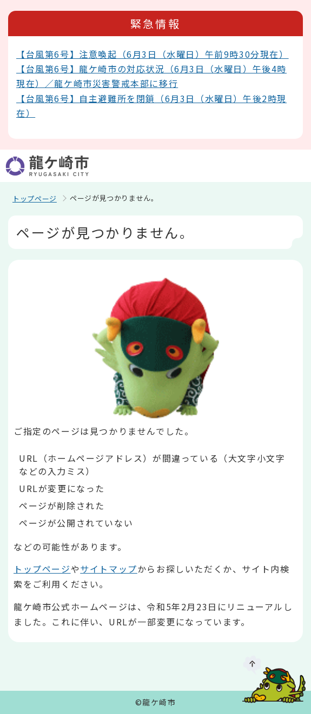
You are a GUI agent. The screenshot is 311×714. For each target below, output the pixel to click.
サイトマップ (108, 568)
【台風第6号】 (47, 98)
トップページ (34, 198)
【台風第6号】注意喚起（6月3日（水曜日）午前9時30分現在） (152, 54)
